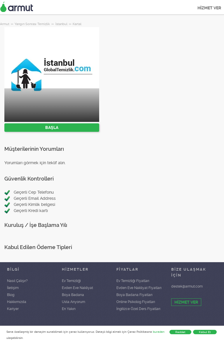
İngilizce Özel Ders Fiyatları (138, 309)
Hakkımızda (16, 302)
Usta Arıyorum (73, 302)
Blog (10, 295)
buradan (158, 331)
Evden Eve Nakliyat (77, 288)
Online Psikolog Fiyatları (135, 302)
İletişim (13, 288)
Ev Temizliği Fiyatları (132, 281)
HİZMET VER (209, 8)
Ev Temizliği (71, 281)
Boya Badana (73, 295)
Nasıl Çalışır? (17, 281)
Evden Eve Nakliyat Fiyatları (139, 288)
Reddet (180, 332)
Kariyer (13, 309)
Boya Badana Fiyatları (134, 295)
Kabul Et (205, 332)
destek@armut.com (187, 286)
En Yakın (69, 309)
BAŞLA (51, 127)
